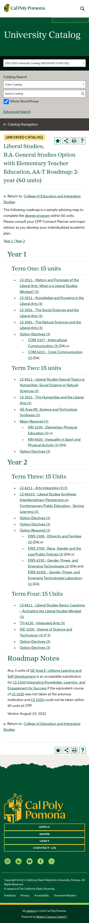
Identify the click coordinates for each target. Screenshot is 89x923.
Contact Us (44, 848)
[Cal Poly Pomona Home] (24, 7)
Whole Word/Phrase (24, 101)
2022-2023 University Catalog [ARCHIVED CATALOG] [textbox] (37, 63)
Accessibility (41, 895)
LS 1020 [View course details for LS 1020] (18, 694)
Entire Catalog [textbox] (13, 84)
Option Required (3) (35, 530)
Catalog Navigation (23, 124)
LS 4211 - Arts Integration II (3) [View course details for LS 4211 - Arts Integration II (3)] (44, 488)
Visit (45, 841)
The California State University (36, 888)
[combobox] (44, 63)
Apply (44, 827)
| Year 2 (19, 241)
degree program (37, 216)
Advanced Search (17, 112)
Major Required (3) (34, 421)
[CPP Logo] (34, 808)
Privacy (25, 895)
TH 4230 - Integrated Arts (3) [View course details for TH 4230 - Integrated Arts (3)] (42, 623)
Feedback (9, 895)
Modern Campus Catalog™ (51, 916)
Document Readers (65, 895)
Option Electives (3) (35, 334)
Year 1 (8, 241)
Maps (45, 834)
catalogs (31, 910)
